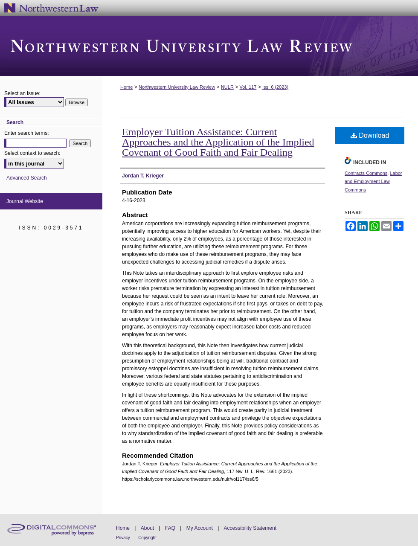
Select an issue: (22, 93)
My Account (199, 528)
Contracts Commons (366, 173)
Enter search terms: (26, 133)
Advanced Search (26, 178)
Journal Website (24, 201)
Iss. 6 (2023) (275, 87)
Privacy (123, 537)
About (147, 528)
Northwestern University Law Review (209, 46)
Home (126, 87)
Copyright (147, 537)
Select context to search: (32, 153)
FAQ (170, 528)
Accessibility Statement (250, 528)
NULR (227, 87)
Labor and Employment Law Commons (373, 182)
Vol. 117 (248, 87)
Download (370, 135)
